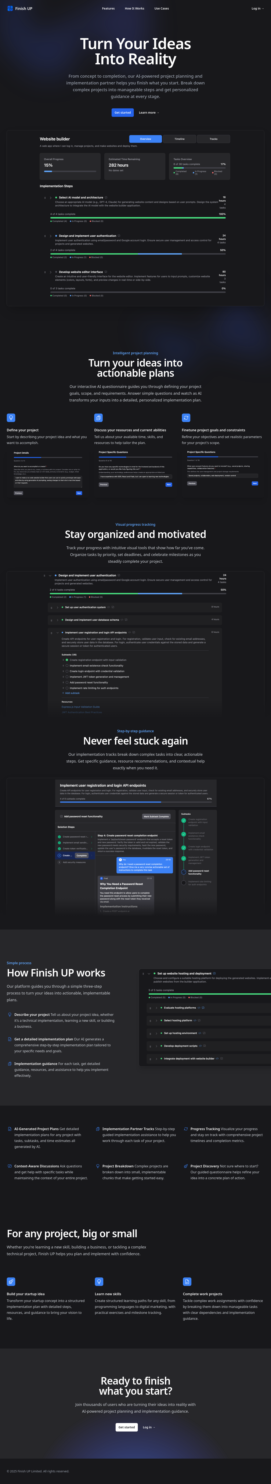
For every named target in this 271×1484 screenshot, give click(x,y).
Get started (123, 112)
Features (108, 8)
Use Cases (161, 8)
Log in (258, 8)
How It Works (134, 8)
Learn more (149, 112)
